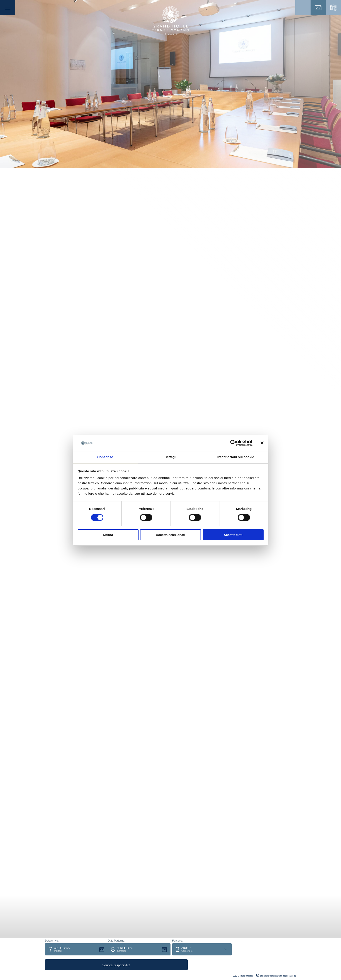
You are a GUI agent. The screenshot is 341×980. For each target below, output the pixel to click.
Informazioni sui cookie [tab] (235, 457)
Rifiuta (108, 535)
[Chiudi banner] (262, 442)
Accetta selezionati (170, 535)
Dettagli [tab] (170, 457)
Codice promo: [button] (243, 975)
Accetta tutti (233, 535)
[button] (76, 964)
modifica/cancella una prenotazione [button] (276, 975)
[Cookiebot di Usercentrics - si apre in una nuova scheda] (233, 443)
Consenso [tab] (105, 457)
